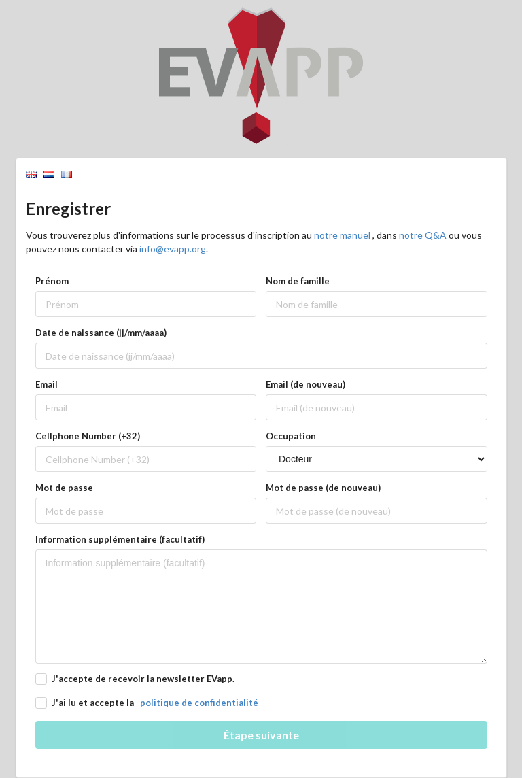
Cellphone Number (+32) (87, 435)
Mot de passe (64, 487)
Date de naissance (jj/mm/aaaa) (101, 332)
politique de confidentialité (199, 702)
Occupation (291, 435)
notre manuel (343, 235)
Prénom (52, 280)
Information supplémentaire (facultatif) (120, 539)
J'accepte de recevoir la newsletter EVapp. (143, 678)
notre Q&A (424, 235)
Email (46, 384)
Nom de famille (298, 280)
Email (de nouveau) (305, 384)
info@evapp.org (172, 248)
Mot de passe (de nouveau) (323, 487)
